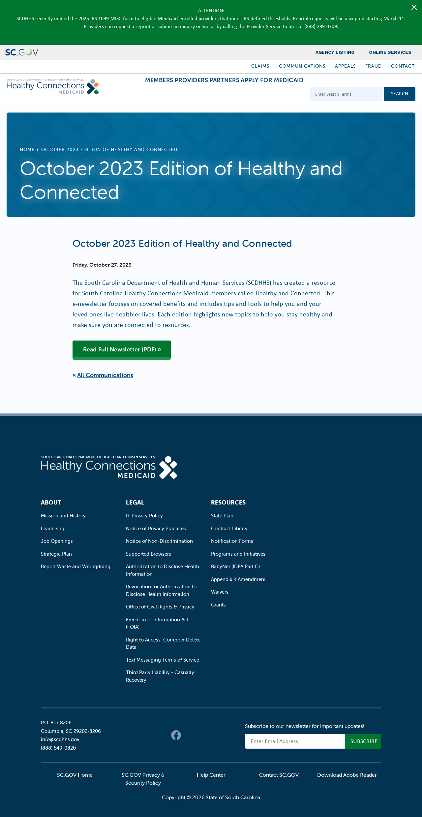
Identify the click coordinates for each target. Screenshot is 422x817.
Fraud (373, 66)
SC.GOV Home (75, 774)
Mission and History (63, 515)
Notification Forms (232, 541)
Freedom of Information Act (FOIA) (157, 623)
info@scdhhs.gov (60, 739)
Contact (403, 66)
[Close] (414, 7)
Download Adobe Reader (347, 774)
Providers (165, 95)
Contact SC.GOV (279, 774)
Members (122, 95)
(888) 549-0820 (58, 748)
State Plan (222, 515)
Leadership (53, 528)
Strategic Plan (56, 554)
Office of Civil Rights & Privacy (160, 607)
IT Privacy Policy (144, 515)
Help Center (211, 774)
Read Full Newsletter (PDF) (119, 349)
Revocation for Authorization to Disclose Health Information (161, 590)
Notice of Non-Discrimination (159, 541)
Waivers (219, 592)
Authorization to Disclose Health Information (162, 570)
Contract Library (229, 528)
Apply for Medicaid (266, 95)
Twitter (189, 735)
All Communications (105, 375)
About (51, 502)
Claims (260, 66)
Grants (218, 605)
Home (27, 149)
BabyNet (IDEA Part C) (235, 566)
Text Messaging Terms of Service (162, 660)
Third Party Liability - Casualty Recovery (160, 676)
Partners (209, 95)
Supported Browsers (148, 554)
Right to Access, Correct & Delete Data (163, 643)
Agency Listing (335, 52)
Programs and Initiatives (238, 554)
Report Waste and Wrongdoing (75, 566)
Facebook (176, 735)
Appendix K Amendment (238, 579)
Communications (302, 66)
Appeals (345, 66)
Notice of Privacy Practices (156, 528)
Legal (135, 502)
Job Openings (57, 541)
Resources (228, 502)
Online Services (390, 52)
